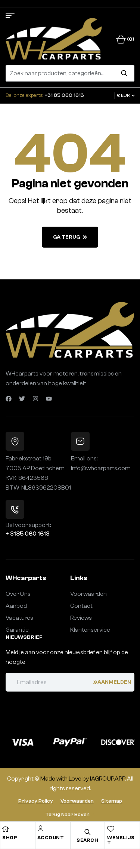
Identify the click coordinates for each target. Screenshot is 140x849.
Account (50, 837)
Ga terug (70, 237)
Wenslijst (120, 840)
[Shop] (5, 828)
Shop (9, 837)
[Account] (40, 828)
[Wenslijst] (110, 828)
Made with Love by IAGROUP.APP (82, 778)
